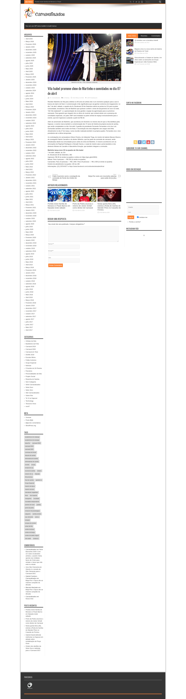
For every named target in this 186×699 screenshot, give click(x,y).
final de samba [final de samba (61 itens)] (29, 480)
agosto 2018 (30, 286)
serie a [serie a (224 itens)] (37, 517)
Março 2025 (30, 74)
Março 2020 (30, 235)
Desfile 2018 (30, 355)
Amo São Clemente (32, 567)
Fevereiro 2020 (31, 237)
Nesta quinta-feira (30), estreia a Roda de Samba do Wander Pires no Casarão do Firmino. (109, 207)
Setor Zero (29, 390)
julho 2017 (29, 322)
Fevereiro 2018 (31, 303)
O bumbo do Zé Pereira (34, 368)
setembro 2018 (31, 284)
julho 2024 (29, 96)
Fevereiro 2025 (31, 77)
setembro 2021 (31, 188)
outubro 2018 (30, 281)
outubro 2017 (30, 314)
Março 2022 (30, 172)
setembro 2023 (31, 123)
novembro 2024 (31, 85)
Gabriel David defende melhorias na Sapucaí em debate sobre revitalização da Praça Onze (34, 639)
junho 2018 (29, 292)
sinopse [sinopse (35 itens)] (27, 520)
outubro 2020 (30, 218)
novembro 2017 (31, 311)
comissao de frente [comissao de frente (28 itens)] (30, 452)
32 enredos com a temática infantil (146, 40)
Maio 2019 (29, 262)
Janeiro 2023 (30, 145)
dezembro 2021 (31, 180)
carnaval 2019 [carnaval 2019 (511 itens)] (29, 446)
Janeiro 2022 (30, 177)
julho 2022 (29, 161)
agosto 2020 (30, 224)
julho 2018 (29, 289)
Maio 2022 (29, 167)
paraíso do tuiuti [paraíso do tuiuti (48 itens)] (29, 504)
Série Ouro (29, 387)
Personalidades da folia (34, 374)
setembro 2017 (31, 316)
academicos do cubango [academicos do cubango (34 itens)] (32, 437)
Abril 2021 (29, 202)
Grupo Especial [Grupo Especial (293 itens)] (29, 483)
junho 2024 (29, 99)
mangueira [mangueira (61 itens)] (28, 498)
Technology (29, 401)
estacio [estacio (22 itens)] (39, 471)
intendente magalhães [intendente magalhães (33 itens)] (31, 492)
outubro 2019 (30, 248)
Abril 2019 (29, 265)
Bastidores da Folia (32, 344)
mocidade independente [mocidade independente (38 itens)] (32, 501)
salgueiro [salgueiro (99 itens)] (27, 514)
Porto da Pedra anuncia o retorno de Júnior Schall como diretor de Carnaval (83, 206)
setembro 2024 (31, 90)
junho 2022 (29, 164)
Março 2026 (30, 41)
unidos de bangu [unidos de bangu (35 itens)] (30, 532)
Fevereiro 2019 (31, 270)
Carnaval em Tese (32, 352)
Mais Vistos (132, 36)
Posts (29, 420)
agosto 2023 (30, 126)
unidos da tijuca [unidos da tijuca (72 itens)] (29, 529)
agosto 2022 (30, 158)
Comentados (155, 36)
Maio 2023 (29, 134)
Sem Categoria (31, 382)
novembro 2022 (31, 150)
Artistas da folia (31, 341)
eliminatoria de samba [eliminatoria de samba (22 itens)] (31, 458)
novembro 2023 (31, 118)
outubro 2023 (30, 120)
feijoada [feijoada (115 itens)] (37, 474)
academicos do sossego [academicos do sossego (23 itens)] (32, 440)
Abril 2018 (29, 297)
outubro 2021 (30, 186)
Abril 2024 (29, 104)
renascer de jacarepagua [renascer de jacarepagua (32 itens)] (32, 511)
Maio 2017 (29, 327)
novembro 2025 (31, 52)
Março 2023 (30, 139)
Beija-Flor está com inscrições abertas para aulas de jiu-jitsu (101, 176)
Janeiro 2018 (30, 305)
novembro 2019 (31, 246)
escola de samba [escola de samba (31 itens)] (30, 471)
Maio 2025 (29, 69)
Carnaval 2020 (31, 349)
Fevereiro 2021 (31, 207)
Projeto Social (30, 376)
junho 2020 (29, 229)
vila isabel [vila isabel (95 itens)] (28, 538)
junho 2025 (29, 66)
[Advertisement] (118, 13)
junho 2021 (29, 197)
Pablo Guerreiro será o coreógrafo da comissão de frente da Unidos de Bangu (66, 177)
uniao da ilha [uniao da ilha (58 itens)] (29, 526)
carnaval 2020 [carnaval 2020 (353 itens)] (29, 449)
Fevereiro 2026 (31, 44)
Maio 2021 (29, 199)
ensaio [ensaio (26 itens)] (33, 464)
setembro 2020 (31, 221)
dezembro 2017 (31, 308)
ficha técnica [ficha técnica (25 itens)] (28, 477)
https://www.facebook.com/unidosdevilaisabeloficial (86, 166)
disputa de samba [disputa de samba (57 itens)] (30, 455)
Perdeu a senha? (135, 222)
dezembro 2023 (31, 115)
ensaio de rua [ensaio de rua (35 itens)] (29, 467)
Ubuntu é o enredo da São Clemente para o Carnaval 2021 (33, 571)
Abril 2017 (29, 330)
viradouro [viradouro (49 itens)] (36, 538)
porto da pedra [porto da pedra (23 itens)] (29, 507)
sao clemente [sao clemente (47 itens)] (29, 517)
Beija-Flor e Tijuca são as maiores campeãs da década (34, 583)
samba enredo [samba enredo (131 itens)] (37, 514)
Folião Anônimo (31, 360)
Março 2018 (30, 300)
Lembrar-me (142, 217)
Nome (50, 244)
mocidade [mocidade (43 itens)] (36, 498)
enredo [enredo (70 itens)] (27, 464)
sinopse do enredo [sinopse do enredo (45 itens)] (30, 523)
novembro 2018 (31, 278)
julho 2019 (29, 256)
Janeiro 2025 (30, 79)
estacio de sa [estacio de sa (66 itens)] (29, 474)
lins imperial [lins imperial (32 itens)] (33, 495)
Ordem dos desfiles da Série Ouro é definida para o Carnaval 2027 (33, 648)
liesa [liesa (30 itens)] (26, 495)
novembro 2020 (31, 216)
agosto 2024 (30, 93)
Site (49, 257)
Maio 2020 (29, 232)
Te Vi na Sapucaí (31, 398)
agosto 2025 (30, 60)
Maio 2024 (29, 101)
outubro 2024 (30, 88)
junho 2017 (29, 324)
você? (28, 406)
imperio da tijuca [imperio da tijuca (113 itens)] (30, 486)
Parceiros (29, 371)
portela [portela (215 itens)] (39, 504)
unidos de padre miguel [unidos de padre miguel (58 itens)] (32, 535)
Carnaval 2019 (31, 346)
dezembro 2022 (31, 148)
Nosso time (29, 599)
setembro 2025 (31, 58)
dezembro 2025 (31, 50)
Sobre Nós (29, 395)
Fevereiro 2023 (31, 142)
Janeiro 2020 (30, 240)
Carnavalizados (56, 97)
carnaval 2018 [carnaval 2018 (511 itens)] (36, 443)
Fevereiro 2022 (31, 175)
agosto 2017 (30, 319)
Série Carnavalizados (33, 384)
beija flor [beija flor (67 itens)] (27, 443)
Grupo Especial (31, 363)
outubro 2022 (30, 153)
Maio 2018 (29, 295)
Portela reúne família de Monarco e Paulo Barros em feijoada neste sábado (59, 206)
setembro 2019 (31, 251)
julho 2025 (29, 63)
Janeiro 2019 (30, 273)
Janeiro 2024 (30, 112)
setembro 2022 (31, 156)
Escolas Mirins (31, 357)
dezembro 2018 (31, 275)
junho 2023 (29, 131)
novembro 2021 (31, 183)
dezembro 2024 (31, 82)
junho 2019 (29, 259)
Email (50, 251)
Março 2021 (30, 205)
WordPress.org (31, 425)
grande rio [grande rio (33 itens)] (39, 480)
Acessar (28, 417)
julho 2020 (29, 226)
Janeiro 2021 (30, 210)
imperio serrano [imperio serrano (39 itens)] (29, 489)
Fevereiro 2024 (31, 109)
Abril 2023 (29, 137)
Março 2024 (30, 107)
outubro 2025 (30, 55)
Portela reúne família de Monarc (45, 2)
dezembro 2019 (31, 243)
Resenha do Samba (32, 379)
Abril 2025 (29, 71)
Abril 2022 (29, 169)
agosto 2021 (30, 191)
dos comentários (33, 423)
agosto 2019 (30, 254)
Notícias (67, 97)
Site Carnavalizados (32, 393)
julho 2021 (29, 194)
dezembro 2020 (31, 213)
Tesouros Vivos (31, 404)
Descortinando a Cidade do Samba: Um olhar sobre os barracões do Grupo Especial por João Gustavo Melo (148, 60)
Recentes (144, 36)
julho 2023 (29, 128)
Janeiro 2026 (30, 47)
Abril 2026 (29, 39)
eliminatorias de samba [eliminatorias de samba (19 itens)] (32, 461)
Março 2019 (30, 267)
